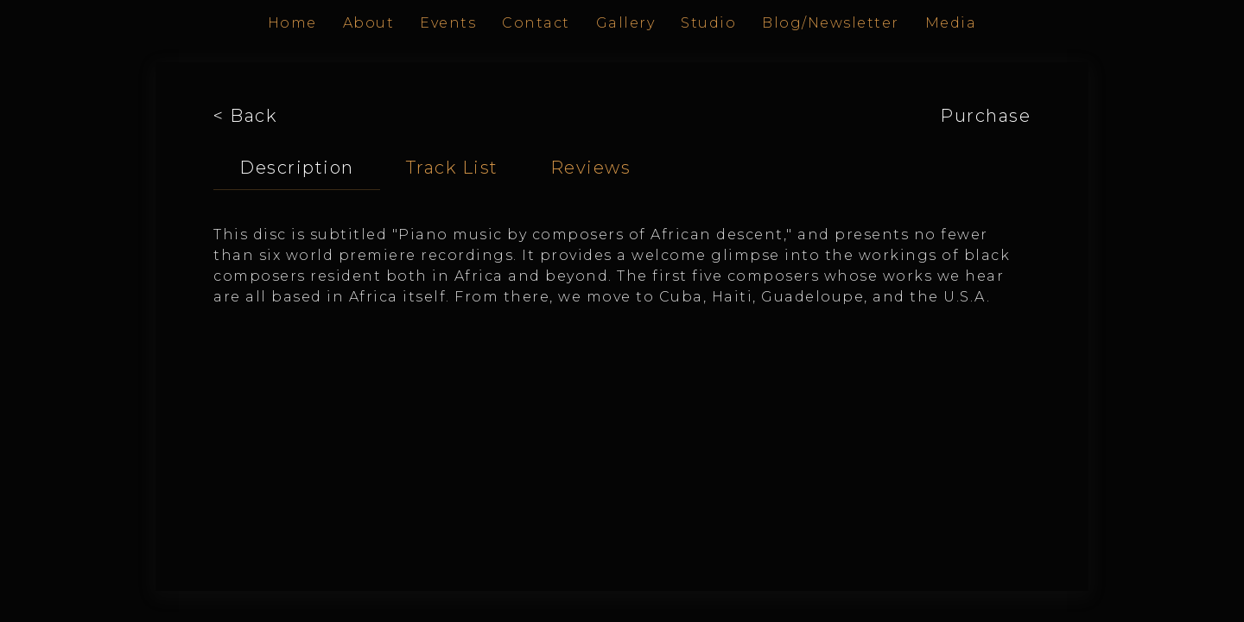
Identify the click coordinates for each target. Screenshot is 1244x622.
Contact (536, 23)
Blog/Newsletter (830, 23)
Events (448, 23)
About (369, 23)
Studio (708, 23)
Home (292, 23)
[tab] (296, 168)
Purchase (985, 115)
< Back (244, 115)
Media (951, 23)
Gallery (626, 23)
